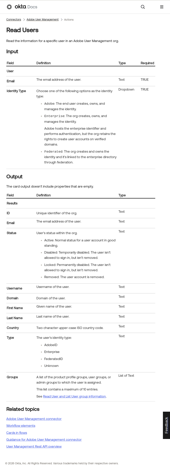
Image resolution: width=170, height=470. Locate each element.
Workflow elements (20, 426)
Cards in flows (16, 433)
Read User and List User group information (74, 396)
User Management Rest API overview (34, 446)
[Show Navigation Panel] (162, 7)
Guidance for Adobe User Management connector (44, 440)
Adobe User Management (43, 19)
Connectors (13, 19)
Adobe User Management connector (34, 419)
